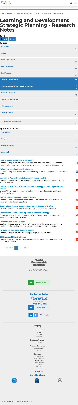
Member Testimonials (38, 330)
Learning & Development (24, 13)
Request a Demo (41, 282)
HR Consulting (38, 367)
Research (10, 13)
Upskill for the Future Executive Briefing (17, 230)
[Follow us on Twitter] (36, 315)
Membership (38, 342)
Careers (39, 332)
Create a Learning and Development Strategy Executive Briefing (26, 206)
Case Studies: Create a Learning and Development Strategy (24, 213)
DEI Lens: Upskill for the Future (13, 237)
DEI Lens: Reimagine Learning (12, 222)
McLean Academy (39, 362)
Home (2, 13)
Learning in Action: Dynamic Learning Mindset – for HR (23, 178)
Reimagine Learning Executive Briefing (16, 169)
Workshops (39, 364)
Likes (12, 39)
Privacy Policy (28, 402)
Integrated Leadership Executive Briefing (17, 160)
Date (4, 39)
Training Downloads (39, 358)
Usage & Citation (38, 371)
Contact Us (39, 334)
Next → (27, 248)
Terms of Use (19, 402)
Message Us (41, 307)
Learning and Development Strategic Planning (49, 13)
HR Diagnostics (39, 356)
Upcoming (38, 350)
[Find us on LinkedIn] (30, 315)
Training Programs (39, 360)
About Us (38, 328)
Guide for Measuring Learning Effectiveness (18, 197)
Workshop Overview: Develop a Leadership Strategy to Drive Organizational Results (31, 187)
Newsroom (39, 336)
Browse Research (38, 348)
